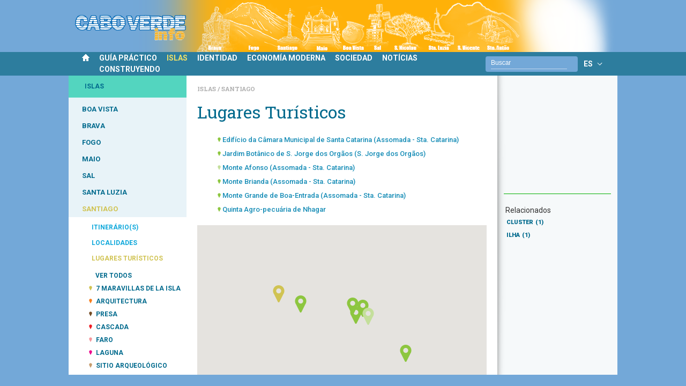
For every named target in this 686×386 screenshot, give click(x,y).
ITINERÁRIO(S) (115, 227)
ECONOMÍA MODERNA (286, 58)
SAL (88, 176)
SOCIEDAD (353, 58)
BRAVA (93, 126)
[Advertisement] (557, 140)
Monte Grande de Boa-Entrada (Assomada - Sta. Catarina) (314, 195)
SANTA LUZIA (104, 192)
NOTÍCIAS (399, 58)
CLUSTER (524, 222)
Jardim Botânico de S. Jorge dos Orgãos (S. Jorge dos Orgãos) (324, 154)
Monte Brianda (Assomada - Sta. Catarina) (288, 181)
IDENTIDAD (217, 58)
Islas (207, 89)
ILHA (518, 235)
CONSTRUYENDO (129, 69)
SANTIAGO (100, 209)
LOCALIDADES (114, 243)
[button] (355, 315)
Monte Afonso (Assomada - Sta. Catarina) (288, 168)
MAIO (91, 159)
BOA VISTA (100, 109)
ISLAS (177, 58)
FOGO (91, 142)
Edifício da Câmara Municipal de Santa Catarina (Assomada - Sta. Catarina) (340, 140)
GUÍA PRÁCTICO (128, 58)
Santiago (238, 89)
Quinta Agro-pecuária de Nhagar (274, 209)
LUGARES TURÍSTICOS (127, 258)
